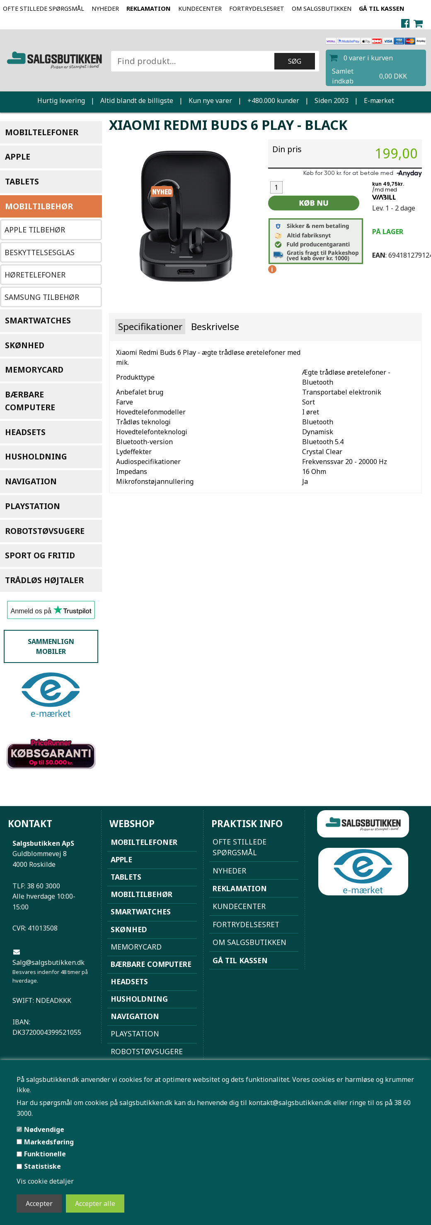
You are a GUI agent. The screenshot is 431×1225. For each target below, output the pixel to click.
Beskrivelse (215, 326)
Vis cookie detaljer (45, 1181)
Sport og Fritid (40, 555)
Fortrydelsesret (256, 8)
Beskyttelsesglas (40, 252)
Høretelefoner (35, 275)
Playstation (32, 506)
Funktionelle (45, 1153)
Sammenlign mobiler (51, 646)
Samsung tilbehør (42, 297)
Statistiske (42, 1166)
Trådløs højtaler (44, 580)
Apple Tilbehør (35, 229)
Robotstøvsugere (45, 530)
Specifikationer (150, 326)
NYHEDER (105, 8)
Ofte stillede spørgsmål (43, 8)
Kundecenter (200, 8)
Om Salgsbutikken (321, 8)
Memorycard (34, 369)
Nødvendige (44, 1129)
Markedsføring (49, 1141)
